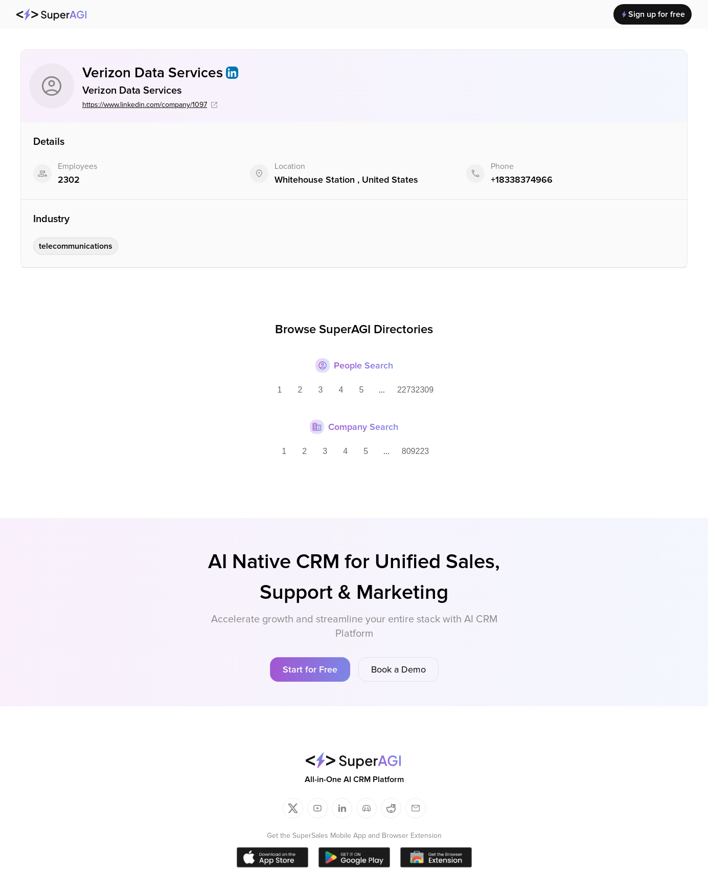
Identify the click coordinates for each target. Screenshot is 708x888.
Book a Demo (398, 669)
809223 (415, 451)
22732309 (415, 389)
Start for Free (310, 669)
